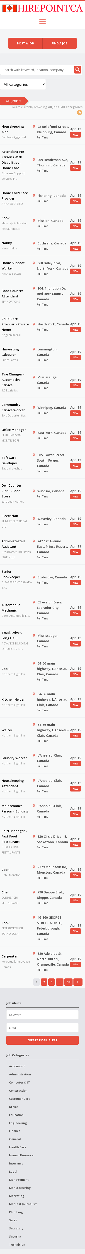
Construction (18, 1090)
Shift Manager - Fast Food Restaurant (14, 836)
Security (15, 1236)
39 (68, 982)
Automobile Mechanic (11, 607)
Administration (20, 1074)
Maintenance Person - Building (15, 808)
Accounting (17, 1066)
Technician (17, 1244)
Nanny (7, 243)
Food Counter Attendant (12, 293)
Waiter (7, 730)
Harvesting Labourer (10, 352)
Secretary (16, 1228)
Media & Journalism (23, 1204)
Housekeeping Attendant (13, 783)
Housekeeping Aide (13, 129)
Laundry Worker (14, 758)
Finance (14, 1131)
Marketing (16, 1196)
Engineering (18, 1123)
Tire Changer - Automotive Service (13, 379)
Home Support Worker (13, 265)
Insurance (16, 1163)
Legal (13, 1171)
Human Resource (21, 1155)
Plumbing (16, 1212)
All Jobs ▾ (13, 101)
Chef (5, 892)
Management (19, 1180)
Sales (13, 1220)
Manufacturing (20, 1188)
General (15, 1139)
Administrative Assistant (13, 544)
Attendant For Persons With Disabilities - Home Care (13, 160)
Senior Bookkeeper (11, 574)
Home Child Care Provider (15, 195)
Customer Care (19, 1099)
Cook (6, 218)
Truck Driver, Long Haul (12, 635)
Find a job (60, 43)
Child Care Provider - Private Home (15, 324)
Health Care (17, 1147)
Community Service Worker (13, 407)
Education (16, 1115)
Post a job (25, 43)
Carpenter (10, 956)
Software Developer (9, 460)
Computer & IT (19, 1082)
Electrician (10, 516)
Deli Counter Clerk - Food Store (11, 490)
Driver (13, 1107)
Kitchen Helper (13, 699)
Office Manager (14, 430)
